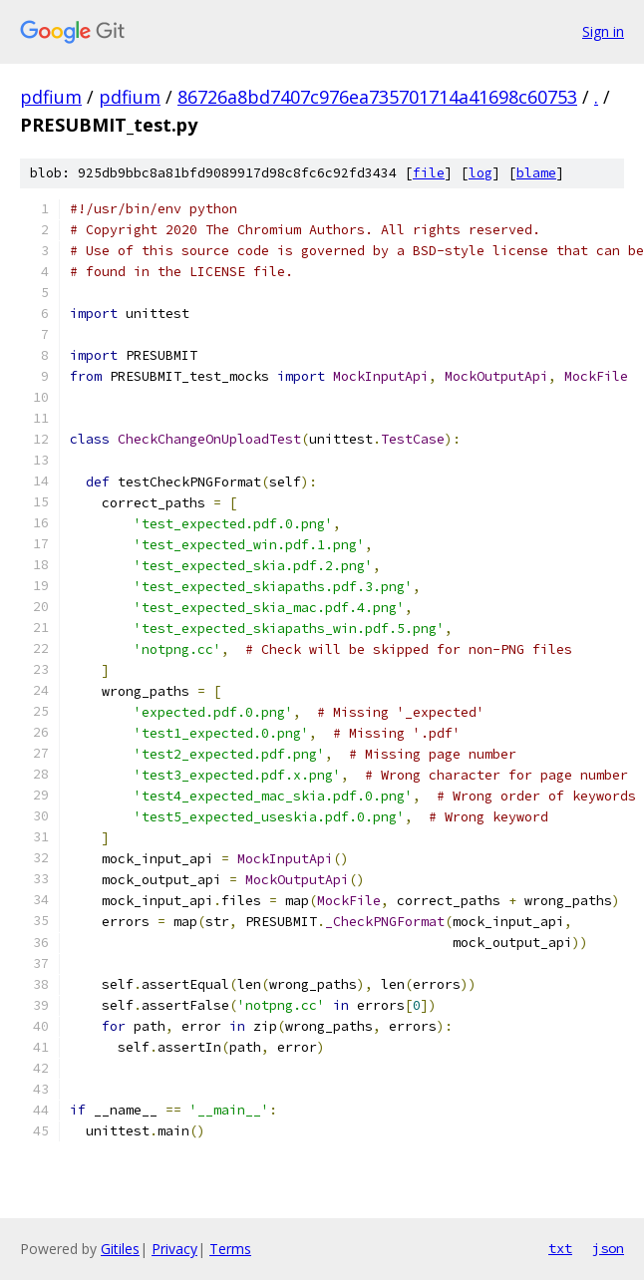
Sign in (603, 31)
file (429, 172)
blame (536, 172)
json (608, 1248)
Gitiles (120, 1248)
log (480, 172)
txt (560, 1248)
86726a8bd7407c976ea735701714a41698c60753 (377, 97)
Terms (230, 1248)
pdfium (51, 97)
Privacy (174, 1248)
